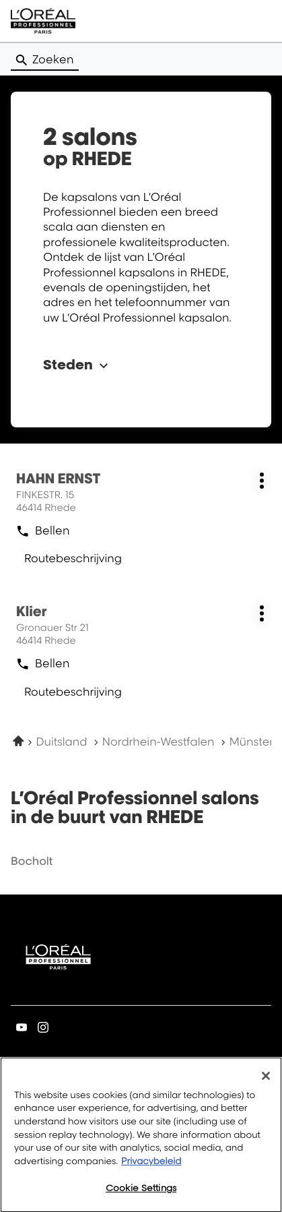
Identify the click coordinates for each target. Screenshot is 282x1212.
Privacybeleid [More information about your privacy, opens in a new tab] (151, 1167)
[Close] (266, 1082)
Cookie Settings (141, 1194)
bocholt (31, 861)
